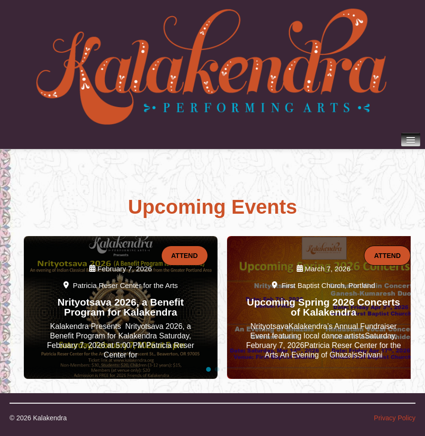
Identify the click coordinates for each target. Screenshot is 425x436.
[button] (208, 369)
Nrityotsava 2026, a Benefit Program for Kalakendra (120, 307)
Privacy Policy (394, 418)
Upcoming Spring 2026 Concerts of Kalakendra (323, 307)
